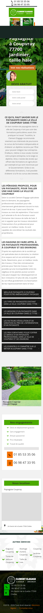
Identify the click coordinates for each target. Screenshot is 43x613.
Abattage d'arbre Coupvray (21, 552)
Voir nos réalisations (22, 67)
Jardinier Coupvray (35, 555)
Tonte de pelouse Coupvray (7, 559)
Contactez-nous (26, 608)
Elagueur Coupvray (7, 550)
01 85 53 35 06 (20, 1)
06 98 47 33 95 (20, 4)
